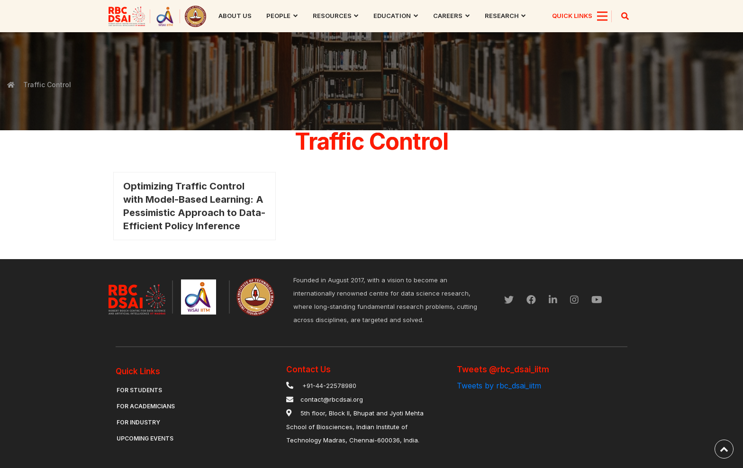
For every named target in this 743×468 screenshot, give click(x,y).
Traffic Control (46, 85)
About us (235, 15)
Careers (447, 15)
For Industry (138, 422)
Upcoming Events (145, 438)
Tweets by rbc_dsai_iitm (499, 385)
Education (392, 15)
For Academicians (146, 406)
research (502, 15)
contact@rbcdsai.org (331, 399)
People (278, 15)
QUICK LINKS (572, 15)
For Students (139, 390)
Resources (332, 15)
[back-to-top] (724, 449)
